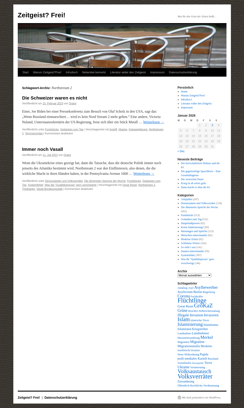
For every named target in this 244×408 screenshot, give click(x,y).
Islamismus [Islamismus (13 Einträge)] (210, 324)
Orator (72, 103)
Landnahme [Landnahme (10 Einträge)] (184, 333)
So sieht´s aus (188, 247)
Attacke (122, 129)
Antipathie (186, 199)
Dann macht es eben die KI (195, 187)
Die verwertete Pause (192, 179)
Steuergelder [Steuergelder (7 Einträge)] (198, 363)
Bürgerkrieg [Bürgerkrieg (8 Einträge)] (209, 292)
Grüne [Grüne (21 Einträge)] (182, 310)
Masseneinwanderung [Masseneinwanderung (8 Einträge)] (189, 337)
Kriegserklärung (138, 129)
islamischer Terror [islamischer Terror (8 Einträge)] (199, 320)
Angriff (113, 129)
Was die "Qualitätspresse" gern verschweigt (70, 185)
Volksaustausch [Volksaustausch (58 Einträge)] (194, 371)
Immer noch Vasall (42, 149)
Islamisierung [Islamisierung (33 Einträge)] (190, 324)
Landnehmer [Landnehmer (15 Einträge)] (200, 333)
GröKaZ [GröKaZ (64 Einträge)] (203, 305)
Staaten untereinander (192, 251)
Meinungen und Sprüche (194, 231)
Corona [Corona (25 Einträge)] (184, 296)
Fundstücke (52, 129)
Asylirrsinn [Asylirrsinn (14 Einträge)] (185, 292)
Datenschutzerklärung (183, 72)
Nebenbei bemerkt (94, 72)
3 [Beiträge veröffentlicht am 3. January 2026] (212, 125)
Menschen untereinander (194, 235)
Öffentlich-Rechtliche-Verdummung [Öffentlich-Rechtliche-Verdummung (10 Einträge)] (198, 385)
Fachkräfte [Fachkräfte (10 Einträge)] (196, 296)
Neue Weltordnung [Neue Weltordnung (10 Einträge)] (188, 354)
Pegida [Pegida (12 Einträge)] (204, 354)
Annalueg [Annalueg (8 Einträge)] (183, 288)
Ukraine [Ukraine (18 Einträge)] (184, 367)
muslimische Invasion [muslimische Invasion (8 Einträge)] (189, 350)
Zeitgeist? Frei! (41, 15)
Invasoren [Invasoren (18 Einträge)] (211, 315)
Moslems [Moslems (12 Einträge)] (206, 346)
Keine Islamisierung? (192, 227)
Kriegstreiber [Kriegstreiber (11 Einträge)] (200, 329)
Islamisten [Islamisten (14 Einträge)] (185, 329)
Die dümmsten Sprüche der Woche (105, 181)
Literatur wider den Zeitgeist (128, 72)
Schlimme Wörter (190, 243)
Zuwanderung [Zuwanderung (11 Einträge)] (186, 381)
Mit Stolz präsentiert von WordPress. (201, 397)
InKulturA (71, 72)
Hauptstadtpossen (190, 223)
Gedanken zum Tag (71, 129)
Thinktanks (28, 189)
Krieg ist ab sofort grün (193, 183)
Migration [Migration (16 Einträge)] (197, 342)
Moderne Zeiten (189, 239)
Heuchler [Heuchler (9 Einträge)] (193, 310)
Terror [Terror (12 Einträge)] (208, 362)
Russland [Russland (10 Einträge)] (213, 358)
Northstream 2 (146, 185)
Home (184, 91)
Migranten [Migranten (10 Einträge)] (184, 342)
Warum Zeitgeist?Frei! (47, 72)
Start (26, 72)
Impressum (157, 72)
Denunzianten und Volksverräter (64, 181)
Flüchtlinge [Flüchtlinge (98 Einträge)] (192, 300)
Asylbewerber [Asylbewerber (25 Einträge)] (206, 287)
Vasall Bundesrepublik (49, 189)
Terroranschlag (34, 133)
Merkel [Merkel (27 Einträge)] (206, 337)
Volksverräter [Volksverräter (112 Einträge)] (195, 376)
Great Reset (130, 185)
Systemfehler (35, 185)
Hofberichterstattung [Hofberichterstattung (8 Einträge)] (209, 311)
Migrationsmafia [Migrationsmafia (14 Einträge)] (189, 346)
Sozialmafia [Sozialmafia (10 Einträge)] (184, 362)
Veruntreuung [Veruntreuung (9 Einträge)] (197, 367)
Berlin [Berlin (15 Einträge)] (197, 292)
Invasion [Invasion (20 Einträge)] (196, 315)
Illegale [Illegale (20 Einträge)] (183, 315)
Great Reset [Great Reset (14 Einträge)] (185, 306)
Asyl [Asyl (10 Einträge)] (190, 287)
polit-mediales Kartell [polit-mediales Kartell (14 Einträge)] (192, 358)
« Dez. (181, 151)
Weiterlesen (153, 122)
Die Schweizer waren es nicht (54, 97)
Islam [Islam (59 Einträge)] (184, 319)
